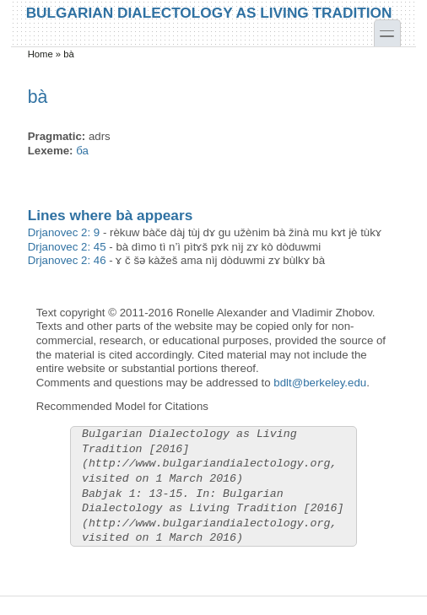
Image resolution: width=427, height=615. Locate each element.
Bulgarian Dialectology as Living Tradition (209, 12)
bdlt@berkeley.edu (319, 382)
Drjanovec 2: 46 (67, 260)
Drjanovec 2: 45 (67, 246)
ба (82, 150)
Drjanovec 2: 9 (64, 232)
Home (40, 54)
